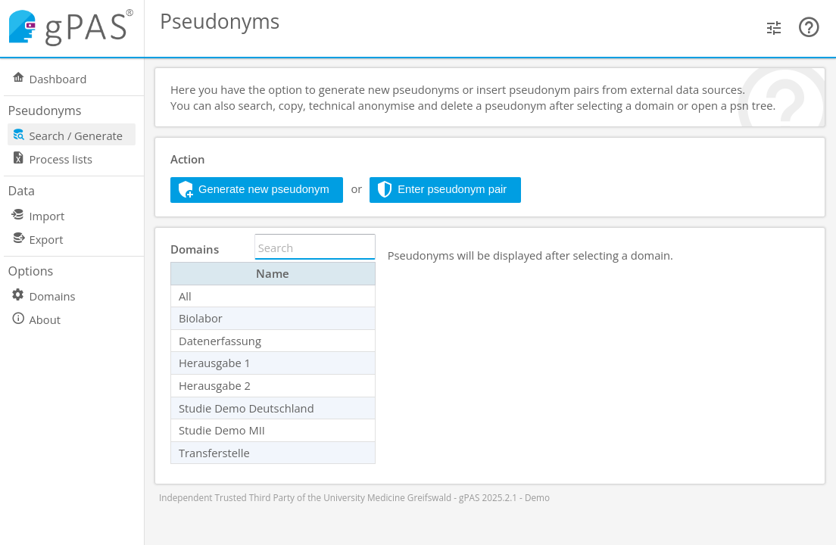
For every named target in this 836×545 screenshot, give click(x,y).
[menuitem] (79, 78)
